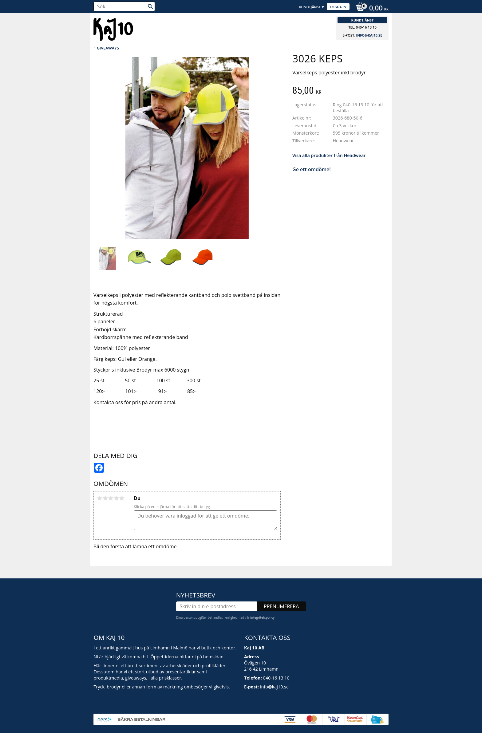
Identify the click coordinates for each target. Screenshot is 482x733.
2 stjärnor (105, 498)
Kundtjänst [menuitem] (310, 7)
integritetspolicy (262, 617)
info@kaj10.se (369, 35)
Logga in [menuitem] (338, 7)
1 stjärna (99, 498)
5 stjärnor (121, 498)
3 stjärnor (110, 498)
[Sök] (150, 6)
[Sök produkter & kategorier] (124, 6)
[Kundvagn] (371, 8)
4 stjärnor (116, 498)
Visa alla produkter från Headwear (328, 155)
